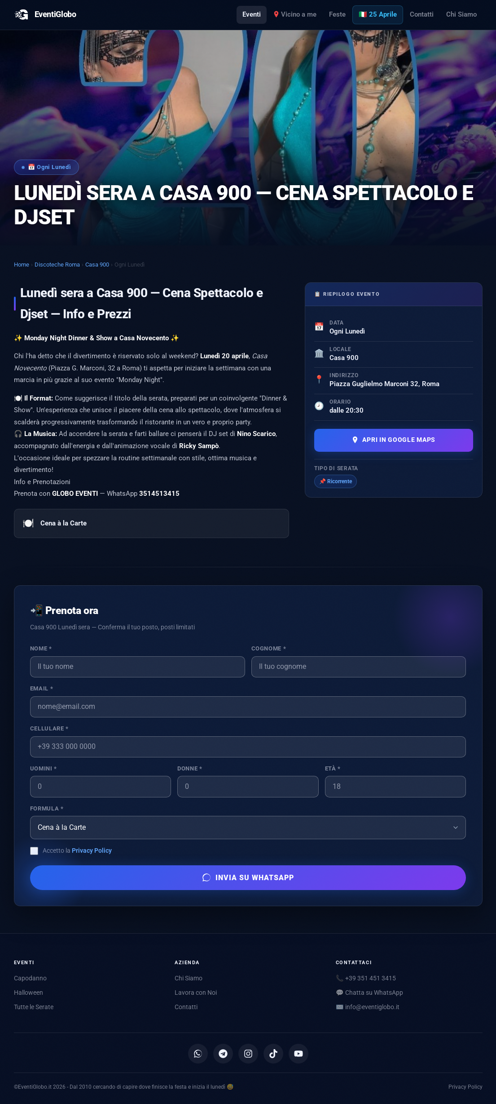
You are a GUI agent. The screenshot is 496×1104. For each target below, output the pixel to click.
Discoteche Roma (57, 264)
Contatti (422, 14)
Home (21, 264)
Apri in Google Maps (393, 440)
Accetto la (77, 850)
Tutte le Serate (33, 1007)
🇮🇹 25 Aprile (378, 14)
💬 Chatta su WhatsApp (369, 992)
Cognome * (268, 648)
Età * (333, 768)
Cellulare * (49, 728)
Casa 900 (97, 264)
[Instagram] (248, 1054)
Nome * (41, 648)
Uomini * (43, 768)
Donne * (189, 768)
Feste (337, 14)
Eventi (251, 14)
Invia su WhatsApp (248, 877)
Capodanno (30, 978)
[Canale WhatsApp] (198, 1054)
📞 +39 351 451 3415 (366, 978)
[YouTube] (298, 1054)
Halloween (28, 992)
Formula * (47, 808)
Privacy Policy (92, 850)
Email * (41, 688)
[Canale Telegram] (223, 1054)
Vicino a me (294, 14)
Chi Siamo (461, 14)
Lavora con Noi (196, 992)
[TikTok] (273, 1054)
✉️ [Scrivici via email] (367, 1007)
